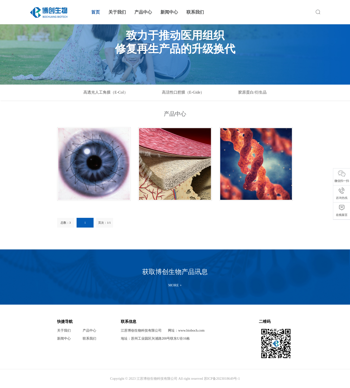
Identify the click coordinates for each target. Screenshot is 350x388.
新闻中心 (169, 12)
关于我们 (117, 12)
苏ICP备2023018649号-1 (222, 378)
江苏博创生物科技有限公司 (141, 330)
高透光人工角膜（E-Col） (105, 92)
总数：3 (66, 222)
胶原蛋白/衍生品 (252, 92)
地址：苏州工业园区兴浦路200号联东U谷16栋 (155, 338)
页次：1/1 (104, 222)
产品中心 (143, 12)
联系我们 (195, 12)
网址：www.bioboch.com (186, 330)
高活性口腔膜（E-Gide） (183, 92)
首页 (95, 12)
